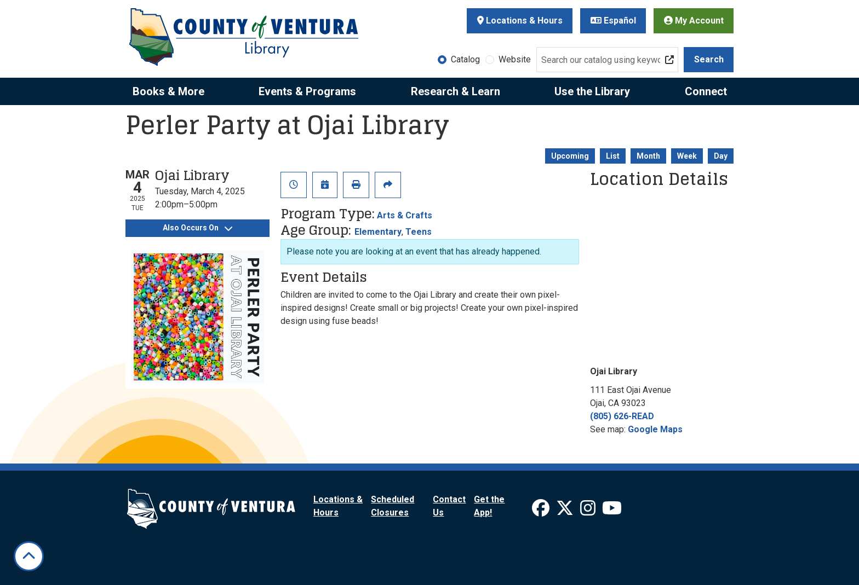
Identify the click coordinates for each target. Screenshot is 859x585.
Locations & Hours (520, 20)
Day (721, 156)
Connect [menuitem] (706, 91)
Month (648, 156)
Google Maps (655, 429)
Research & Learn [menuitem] (455, 91)
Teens (418, 232)
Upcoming (570, 156)
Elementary (378, 232)
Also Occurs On (197, 227)
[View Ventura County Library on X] (566, 511)
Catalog (465, 59)
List (613, 156)
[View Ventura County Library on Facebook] (542, 511)
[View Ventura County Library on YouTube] (612, 511)
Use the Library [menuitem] (592, 91)
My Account (694, 20)
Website (515, 59)
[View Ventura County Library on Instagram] (589, 511)
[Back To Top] (29, 556)
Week (687, 156)
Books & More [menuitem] (168, 91)
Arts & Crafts (404, 215)
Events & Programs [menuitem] (307, 91)
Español (613, 20)
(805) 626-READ (622, 416)
